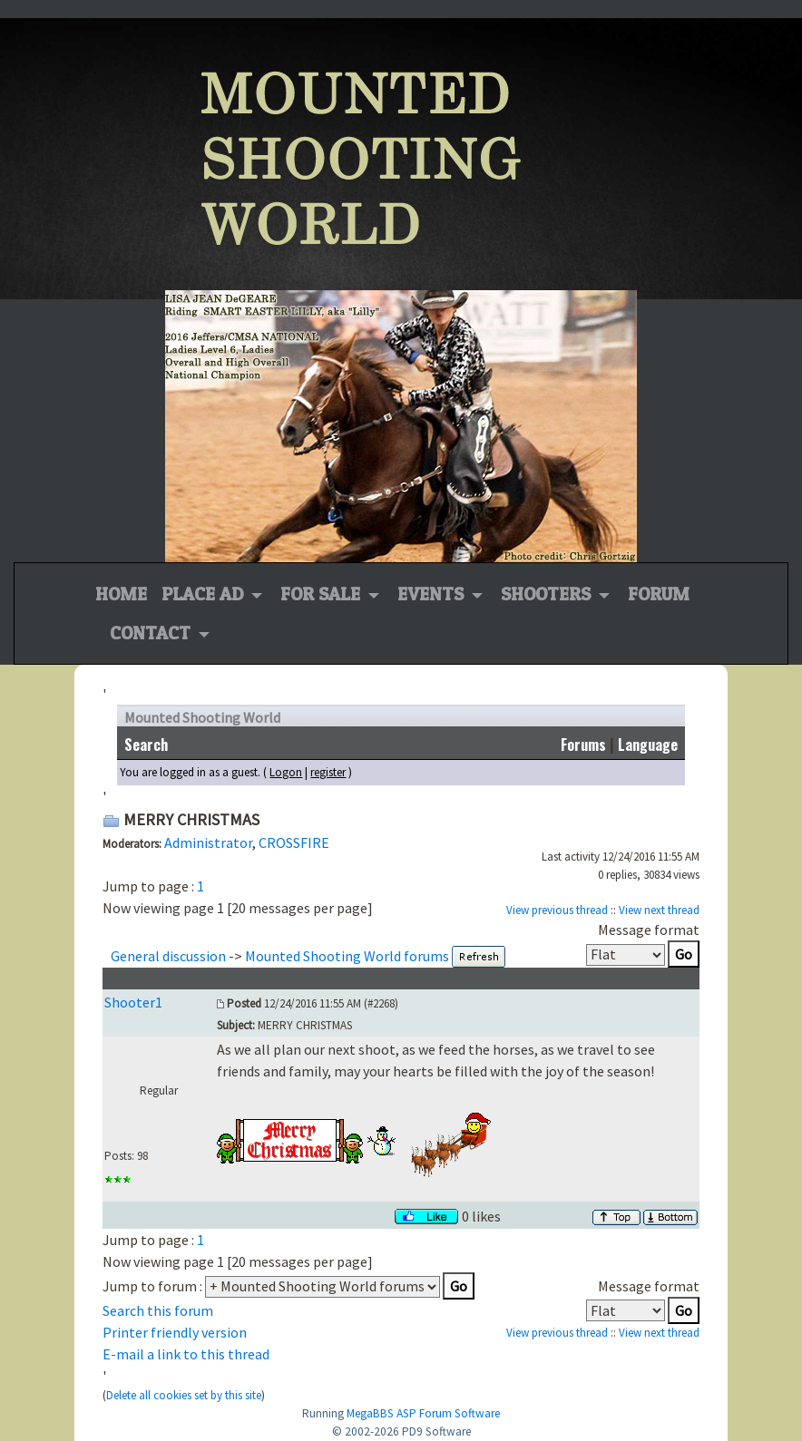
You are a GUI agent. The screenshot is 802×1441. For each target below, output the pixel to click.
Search (146, 744)
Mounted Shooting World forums (347, 956)
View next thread (659, 910)
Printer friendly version (175, 1332)
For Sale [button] (322, 594)
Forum (659, 594)
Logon (285, 772)
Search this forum (158, 1310)
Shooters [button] (548, 594)
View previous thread (557, 910)
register (328, 772)
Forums (583, 744)
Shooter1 (133, 1002)
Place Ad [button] (204, 594)
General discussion (168, 956)
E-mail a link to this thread (186, 1354)
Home (121, 592)
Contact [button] (152, 633)
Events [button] (432, 594)
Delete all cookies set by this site (183, 1395)
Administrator (208, 842)
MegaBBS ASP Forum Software (423, 1413)
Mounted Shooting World (202, 717)
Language (648, 744)
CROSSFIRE (294, 842)
